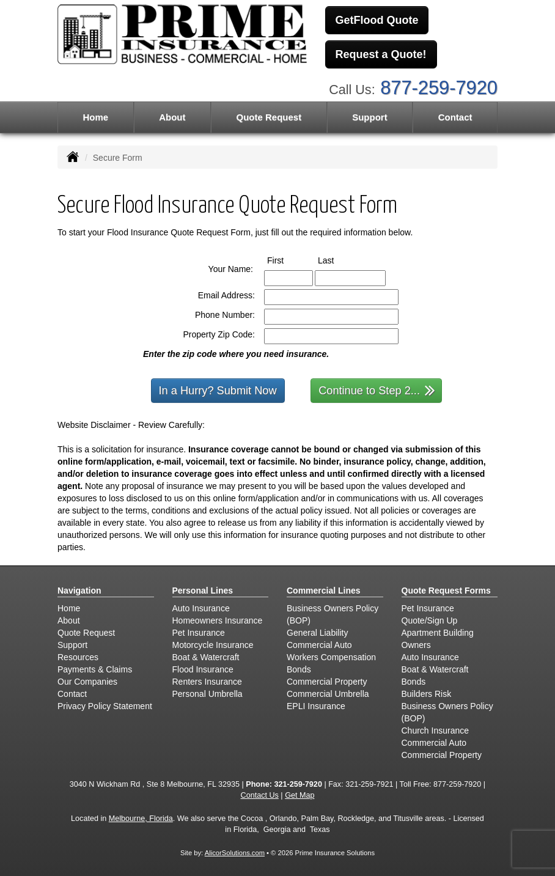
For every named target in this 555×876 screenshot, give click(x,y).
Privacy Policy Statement (104, 706)
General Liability (317, 633)
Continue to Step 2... (376, 390)
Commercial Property (327, 681)
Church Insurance (435, 730)
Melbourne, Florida (141, 818)
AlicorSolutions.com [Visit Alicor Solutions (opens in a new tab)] (235, 852)
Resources (77, 657)
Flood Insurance (202, 669)
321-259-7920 (298, 784)
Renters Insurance (207, 681)
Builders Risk (427, 694)
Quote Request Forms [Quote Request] (446, 590)
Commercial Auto (319, 645)
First (286, 259)
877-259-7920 (439, 87)
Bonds (299, 669)
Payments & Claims (94, 669)
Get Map (299, 795)
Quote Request (86, 633)
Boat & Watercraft (206, 657)
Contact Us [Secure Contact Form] (260, 795)
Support (72, 645)
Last (337, 259)
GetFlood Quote (377, 20)
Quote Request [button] (268, 117)
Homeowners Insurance (217, 620)
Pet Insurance (198, 633)
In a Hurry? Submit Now (218, 391)
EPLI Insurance (316, 706)
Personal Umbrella (207, 694)
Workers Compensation (331, 657)
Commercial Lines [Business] (324, 590)
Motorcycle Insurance (213, 645)
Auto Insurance (201, 608)
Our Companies (87, 681)
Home (95, 117)
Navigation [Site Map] (79, 590)
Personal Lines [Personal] (202, 590)
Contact (455, 117)
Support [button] (370, 117)
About (172, 117)
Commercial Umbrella (328, 694)
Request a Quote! (381, 54)
